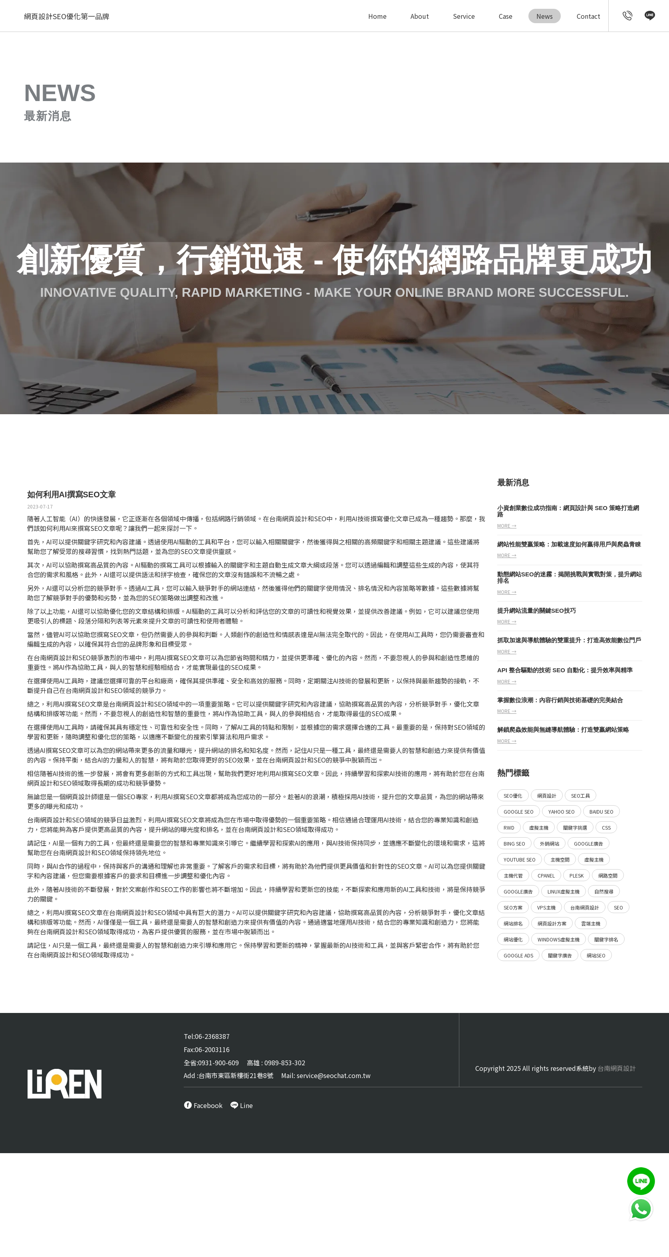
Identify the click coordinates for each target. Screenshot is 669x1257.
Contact (588, 16)
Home (377, 16)
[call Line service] (650, 17)
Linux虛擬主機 (564, 891)
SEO (403, 866)
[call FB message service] (203, 1105)
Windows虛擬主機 (559, 939)
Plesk (577, 875)
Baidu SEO (601, 811)
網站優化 (513, 939)
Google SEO (519, 811)
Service (464, 16)
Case (505, 16)
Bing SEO (514, 843)
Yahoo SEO (561, 811)
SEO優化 (513, 795)
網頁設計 (78, 796)
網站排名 (513, 923)
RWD (509, 827)
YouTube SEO (520, 859)
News (544, 16)
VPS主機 (546, 907)
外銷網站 (549, 843)
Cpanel (546, 875)
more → (506, 525)
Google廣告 (588, 843)
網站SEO (596, 955)
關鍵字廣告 (560, 955)
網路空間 (607, 875)
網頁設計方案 (552, 923)
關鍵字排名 (606, 939)
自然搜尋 (603, 891)
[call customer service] (628, 17)
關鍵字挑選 (575, 827)
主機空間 (560, 859)
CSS (606, 827)
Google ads (518, 955)
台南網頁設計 (53, 657)
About (420, 16)
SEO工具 (580, 795)
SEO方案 (513, 907)
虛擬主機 (538, 827)
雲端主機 (590, 923)
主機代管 (513, 875)
